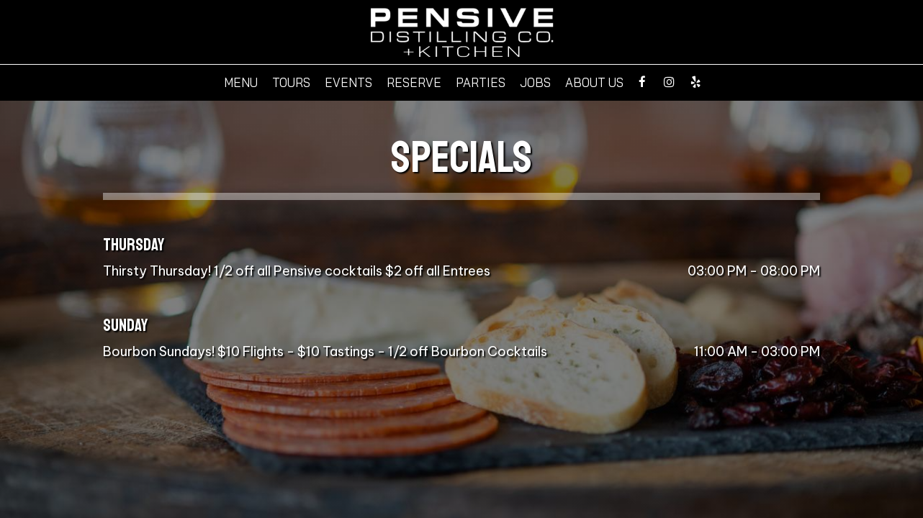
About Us (594, 83)
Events (348, 83)
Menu (241, 83)
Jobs (535, 83)
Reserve (414, 83)
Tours (291, 83)
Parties (480, 83)
